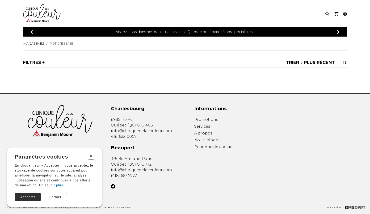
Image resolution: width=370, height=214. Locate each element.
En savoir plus (51, 185)
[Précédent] (31, 32)
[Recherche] (327, 14)
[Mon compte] (345, 14)
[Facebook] (113, 186)
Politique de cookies (214, 147)
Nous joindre (207, 140)
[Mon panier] (336, 14)
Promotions (206, 119)
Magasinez (34, 43)
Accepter (27, 197)
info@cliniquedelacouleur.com (141, 131)
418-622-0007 (124, 136)
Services (202, 126)
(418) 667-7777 (124, 175)
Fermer (55, 197)
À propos (203, 133)
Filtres (32, 62)
